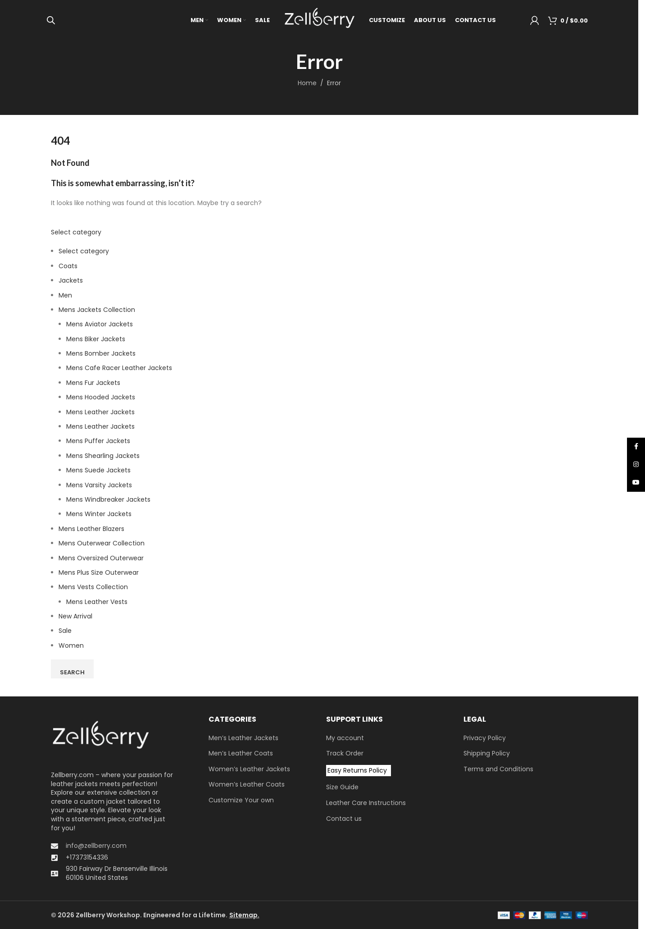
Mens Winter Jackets (99, 513)
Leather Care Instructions (366, 803)
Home (307, 82)
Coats (68, 265)
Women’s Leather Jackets (249, 769)
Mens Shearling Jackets (103, 455)
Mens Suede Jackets (98, 470)
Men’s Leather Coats (241, 753)
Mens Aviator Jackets (99, 324)
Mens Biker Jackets (95, 338)
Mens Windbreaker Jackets (108, 499)
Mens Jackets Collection (97, 309)
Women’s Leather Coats (247, 784)
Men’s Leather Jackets (243, 738)
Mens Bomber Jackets (101, 353)
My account (345, 738)
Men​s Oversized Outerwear (101, 558)
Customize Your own (241, 800)
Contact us (344, 819)
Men (65, 295)
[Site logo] (319, 19)
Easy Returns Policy (357, 770)
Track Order (344, 753)
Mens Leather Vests (96, 601)
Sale (65, 630)
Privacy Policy (484, 738)
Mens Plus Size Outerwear (99, 572)
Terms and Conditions (498, 769)
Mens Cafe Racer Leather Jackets (119, 367)
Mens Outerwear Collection (102, 543)
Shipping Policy (486, 753)
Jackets (71, 280)
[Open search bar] (50, 20)
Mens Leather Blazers (91, 528)
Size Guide (342, 787)
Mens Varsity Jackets (99, 485)
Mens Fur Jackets (93, 382)
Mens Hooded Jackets (100, 397)
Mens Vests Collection (93, 586)
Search (72, 672)
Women (71, 645)
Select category (76, 232)
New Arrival (75, 616)
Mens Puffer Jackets (98, 440)
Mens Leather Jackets (100, 411)
